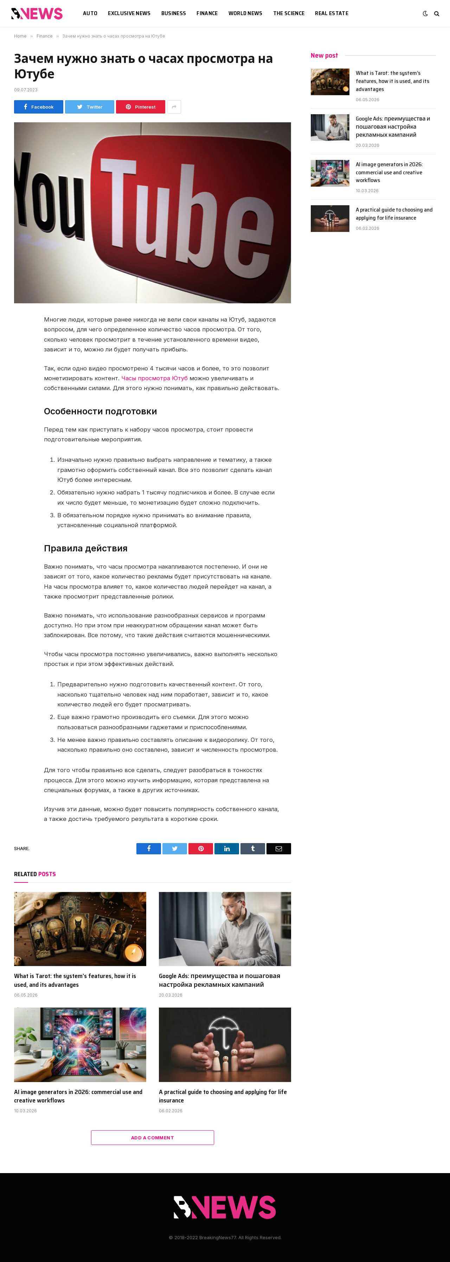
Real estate (331, 13)
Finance (207, 13)
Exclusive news (129, 13)
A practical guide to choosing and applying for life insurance (223, 1096)
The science (289, 13)
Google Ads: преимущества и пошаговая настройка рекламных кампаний (219, 980)
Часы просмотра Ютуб (154, 378)
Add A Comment (152, 1137)
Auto (90, 13)
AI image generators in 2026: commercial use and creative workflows (78, 1096)
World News (246, 13)
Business (173, 13)
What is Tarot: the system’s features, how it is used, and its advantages (75, 980)
